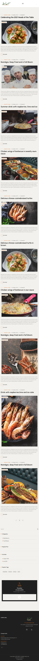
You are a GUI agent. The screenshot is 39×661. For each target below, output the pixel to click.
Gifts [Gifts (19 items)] (19, 571)
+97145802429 (4, 644)
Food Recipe (4, 22)
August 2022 (6, 558)
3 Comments (22, 15)
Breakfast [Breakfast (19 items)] (5, 571)
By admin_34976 (15, 15)
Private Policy (19, 659)
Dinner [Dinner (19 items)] (14, 571)
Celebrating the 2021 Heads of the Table (17, 17)
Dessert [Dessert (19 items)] (10, 571)
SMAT (19, 656)
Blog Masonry (6, 538)
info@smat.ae (4, 643)
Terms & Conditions (19, 657)
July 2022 (5, 561)
